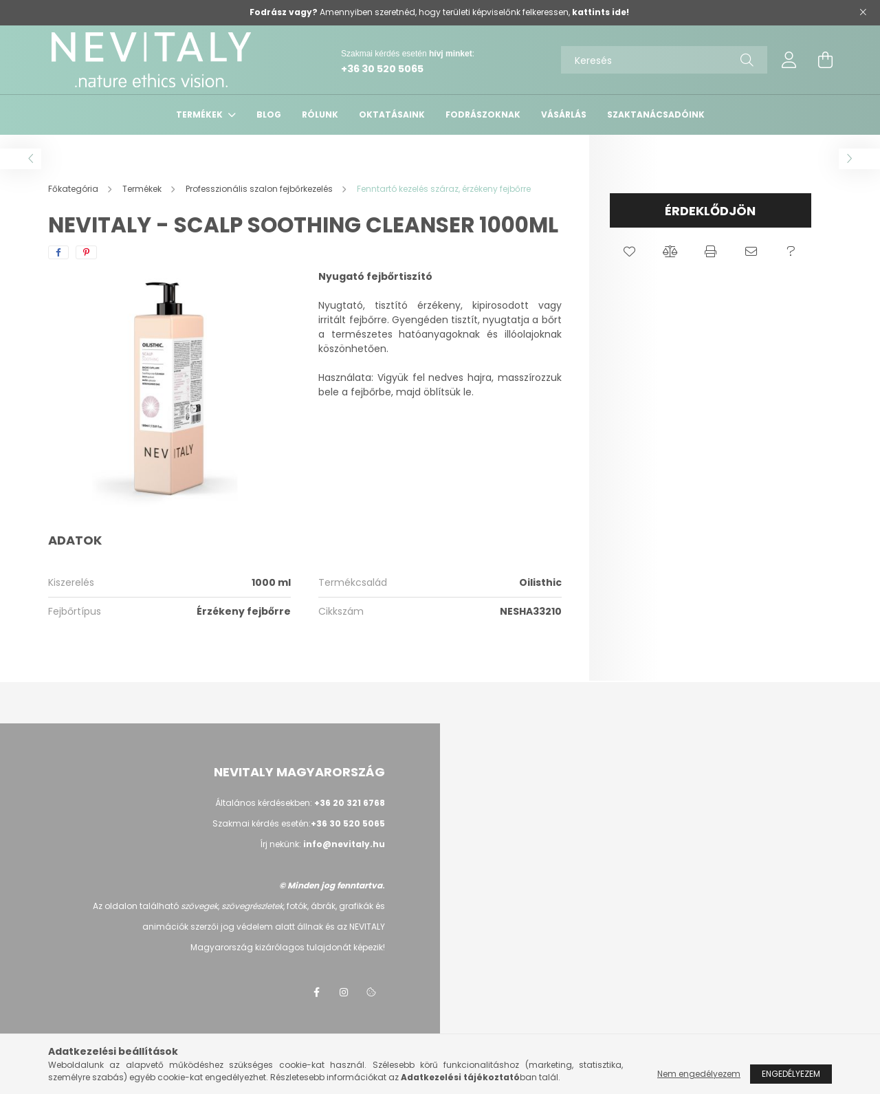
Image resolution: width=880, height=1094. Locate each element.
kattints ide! (600, 12)
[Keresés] (664, 60)
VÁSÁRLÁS (563, 114)
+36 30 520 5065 (382, 69)
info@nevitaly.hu (344, 844)
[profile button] (789, 60)
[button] (630, 251)
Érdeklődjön (710, 210)
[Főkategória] (74, 189)
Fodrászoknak (483, 114)
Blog (268, 114)
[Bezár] (862, 12)
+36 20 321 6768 (349, 803)
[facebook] (58, 252)
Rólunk (320, 114)
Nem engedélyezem (698, 1074)
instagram (344, 992)
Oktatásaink (392, 114)
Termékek (200, 114)
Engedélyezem (791, 1074)
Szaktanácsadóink (656, 114)
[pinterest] (86, 252)
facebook (316, 992)
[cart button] (825, 60)
